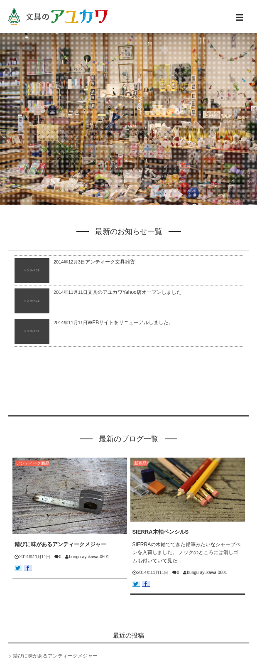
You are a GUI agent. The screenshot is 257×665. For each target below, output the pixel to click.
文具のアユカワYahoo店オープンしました (134, 292)
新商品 (140, 463)
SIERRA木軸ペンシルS (160, 532)
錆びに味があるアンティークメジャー (60, 544)
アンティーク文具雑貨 (110, 262)
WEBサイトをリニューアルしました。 (131, 322)
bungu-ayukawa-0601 (89, 556)
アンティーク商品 (32, 463)
